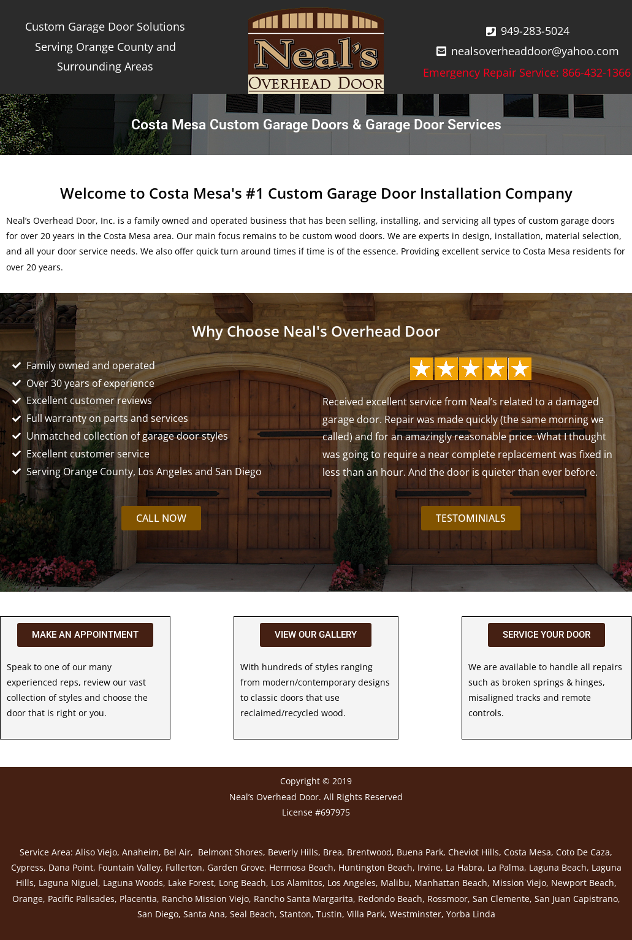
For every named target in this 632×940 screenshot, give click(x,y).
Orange (27, 898)
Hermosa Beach (301, 867)
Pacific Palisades (81, 898)
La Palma (505, 867)
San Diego (157, 914)
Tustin (329, 914)
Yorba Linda (470, 914)
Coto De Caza (583, 852)
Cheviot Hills (473, 852)
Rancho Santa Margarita (303, 898)
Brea (332, 852)
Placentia (138, 898)
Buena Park (420, 852)
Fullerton (184, 867)
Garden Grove (235, 867)
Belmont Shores (230, 852)
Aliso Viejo (96, 852)
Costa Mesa (527, 852)
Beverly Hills (293, 852)
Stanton (295, 914)
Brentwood (369, 852)
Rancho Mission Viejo (205, 898)
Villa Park (365, 914)
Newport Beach (582, 882)
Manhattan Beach (450, 882)
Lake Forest (191, 882)
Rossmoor (447, 898)
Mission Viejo (519, 882)
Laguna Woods (133, 882)
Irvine (429, 867)
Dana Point (70, 867)
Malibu (395, 882)
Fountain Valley (129, 867)
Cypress (27, 867)
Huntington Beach (375, 867)
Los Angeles (351, 882)
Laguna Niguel (68, 882)
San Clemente (501, 898)
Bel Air (177, 852)
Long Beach (242, 882)
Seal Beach (252, 914)
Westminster (415, 914)
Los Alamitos (296, 882)
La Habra (464, 867)
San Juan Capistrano (576, 898)
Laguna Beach (558, 867)
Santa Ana (204, 914)
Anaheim (140, 852)
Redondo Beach (390, 898)
